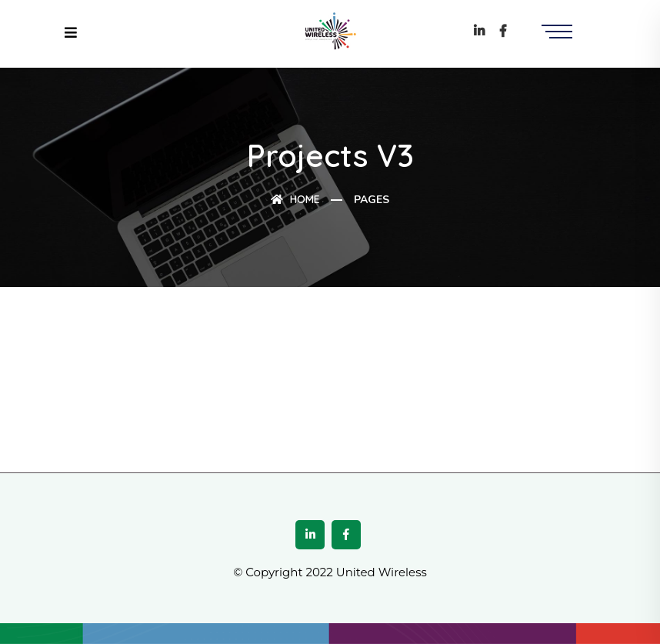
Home (295, 199)
